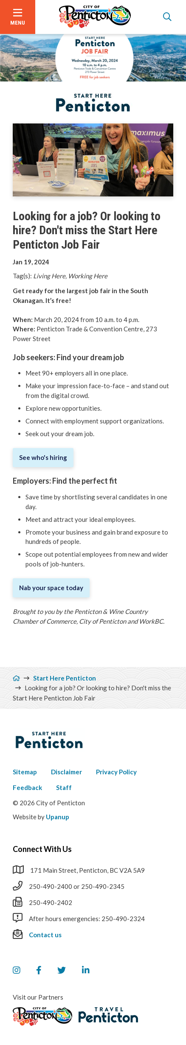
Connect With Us (42, 849)
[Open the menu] (17, 17)
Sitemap (25, 772)
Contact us (45, 935)
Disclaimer (66, 772)
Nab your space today (51, 587)
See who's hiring (43, 457)
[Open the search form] (167, 17)
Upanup (57, 817)
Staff (64, 787)
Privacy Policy (116, 772)
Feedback (27, 787)
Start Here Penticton (64, 678)
